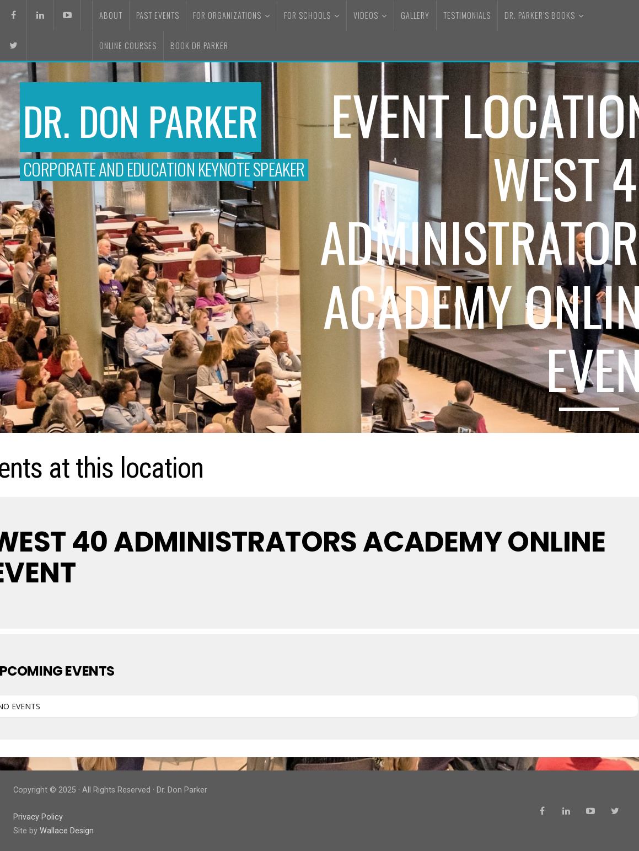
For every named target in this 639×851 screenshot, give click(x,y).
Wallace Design (67, 831)
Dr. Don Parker (140, 120)
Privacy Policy (38, 817)
